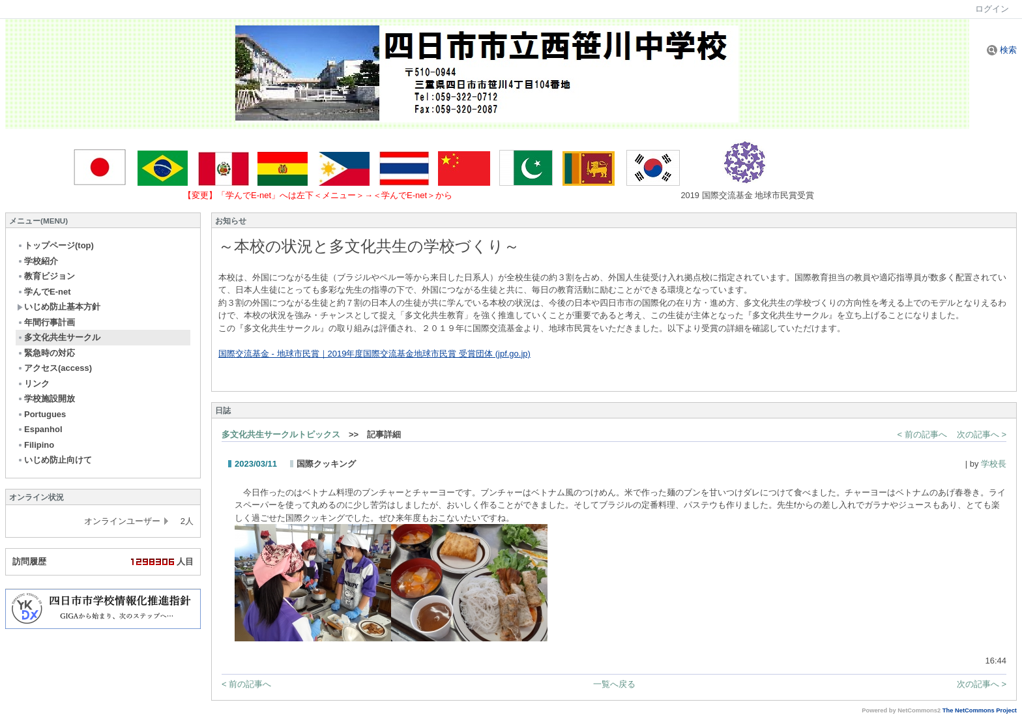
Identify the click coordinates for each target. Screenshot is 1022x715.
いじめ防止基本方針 (58, 307)
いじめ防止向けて (54, 460)
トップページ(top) (55, 245)
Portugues (41, 414)
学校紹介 (37, 261)
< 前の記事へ (922, 434)
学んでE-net (44, 292)
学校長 (993, 464)
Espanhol (40, 429)
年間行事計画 (46, 322)
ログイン (992, 9)
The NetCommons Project (979, 710)
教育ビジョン (46, 276)
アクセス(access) (54, 368)
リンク (33, 383)
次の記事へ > (981, 434)
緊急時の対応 (46, 353)
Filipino (35, 445)
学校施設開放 (46, 398)
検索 (1002, 50)
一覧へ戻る (614, 684)
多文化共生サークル (58, 337)
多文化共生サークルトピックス (281, 434)
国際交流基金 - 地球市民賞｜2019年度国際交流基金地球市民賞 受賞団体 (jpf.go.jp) (374, 353)
